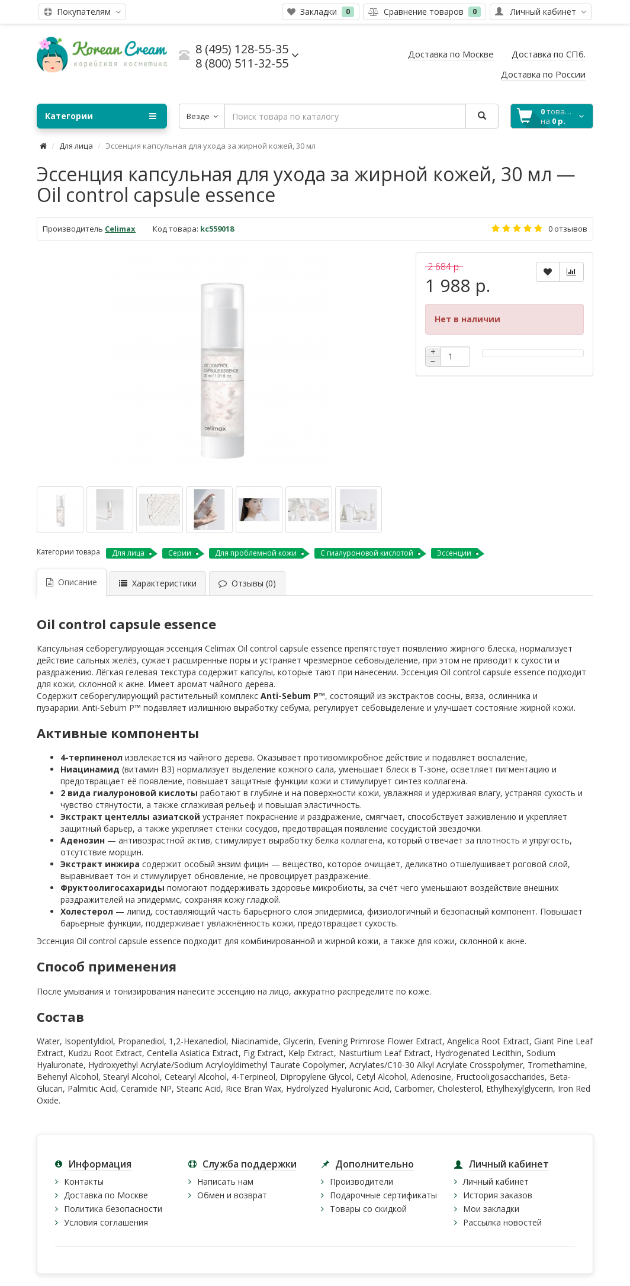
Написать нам (225, 1181)
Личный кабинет (496, 1181)
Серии (179, 553)
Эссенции (454, 553)
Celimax (120, 228)
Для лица (76, 145)
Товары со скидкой (368, 1208)
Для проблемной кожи (256, 553)
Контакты (84, 1181)
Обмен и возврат (232, 1195)
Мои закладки (491, 1208)
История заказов (497, 1195)
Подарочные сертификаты (383, 1195)
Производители (361, 1181)
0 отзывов (567, 228)
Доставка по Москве (106, 1195)
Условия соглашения (106, 1222)
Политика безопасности (113, 1208)
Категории (100, 116)
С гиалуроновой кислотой (366, 553)
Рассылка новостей (502, 1222)
